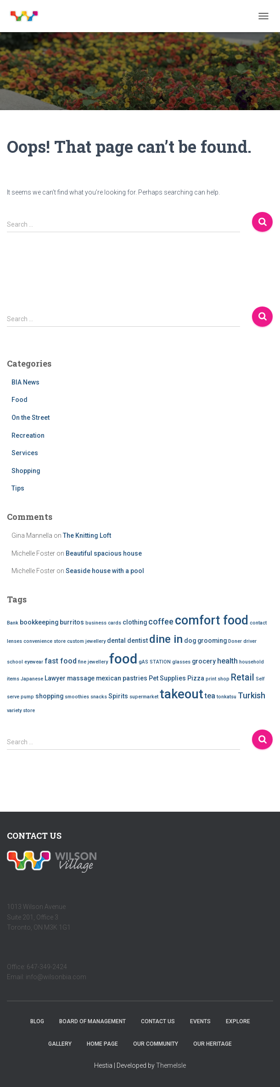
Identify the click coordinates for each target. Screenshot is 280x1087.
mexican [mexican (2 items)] (108, 678)
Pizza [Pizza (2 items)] (195, 678)
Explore (238, 1021)
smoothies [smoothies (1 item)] (77, 697)
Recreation (28, 435)
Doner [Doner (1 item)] (235, 641)
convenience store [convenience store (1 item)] (44, 641)
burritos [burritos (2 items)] (72, 622)
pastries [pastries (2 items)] (135, 678)
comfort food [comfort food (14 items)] (211, 620)
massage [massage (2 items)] (81, 678)
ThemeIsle (171, 1065)
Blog (37, 1021)
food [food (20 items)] (123, 659)
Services (24, 453)
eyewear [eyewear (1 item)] (33, 662)
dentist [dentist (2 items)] (137, 640)
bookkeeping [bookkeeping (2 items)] (39, 622)
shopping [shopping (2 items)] (49, 696)
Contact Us (158, 1021)
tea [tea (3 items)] (210, 695)
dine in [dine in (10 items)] (166, 639)
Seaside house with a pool (105, 570)
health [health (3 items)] (227, 661)
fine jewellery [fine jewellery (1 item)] (93, 662)
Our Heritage (212, 1044)
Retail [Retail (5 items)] (242, 677)
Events (200, 1021)
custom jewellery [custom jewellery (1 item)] (86, 641)
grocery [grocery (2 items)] (204, 661)
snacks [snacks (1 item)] (98, 697)
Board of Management (92, 1021)
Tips (17, 488)
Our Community (155, 1044)
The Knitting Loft (87, 535)
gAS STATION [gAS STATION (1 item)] (155, 662)
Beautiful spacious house (104, 553)
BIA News (25, 382)
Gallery (60, 1044)
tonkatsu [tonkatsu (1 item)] (226, 697)
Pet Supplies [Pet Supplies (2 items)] (167, 678)
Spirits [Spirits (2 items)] (118, 696)
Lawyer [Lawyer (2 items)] (55, 678)
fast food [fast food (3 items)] (61, 661)
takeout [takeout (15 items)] (181, 694)
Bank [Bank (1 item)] (12, 623)
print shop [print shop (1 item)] (218, 679)
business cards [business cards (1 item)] (103, 623)
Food (19, 399)
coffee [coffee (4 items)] (161, 621)
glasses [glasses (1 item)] (181, 662)
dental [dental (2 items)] (116, 640)
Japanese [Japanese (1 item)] (32, 679)
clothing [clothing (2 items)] (135, 622)
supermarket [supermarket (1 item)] (143, 697)
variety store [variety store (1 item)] (21, 711)
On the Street (30, 417)
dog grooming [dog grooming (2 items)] (205, 640)
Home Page (102, 1044)
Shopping (25, 470)
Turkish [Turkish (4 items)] (251, 695)
